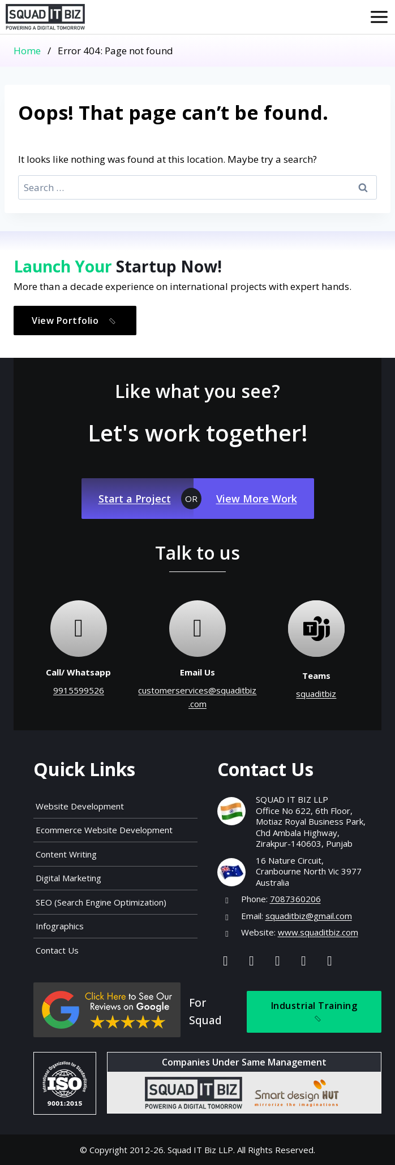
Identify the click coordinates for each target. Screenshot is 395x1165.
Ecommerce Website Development (104, 829)
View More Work (256, 498)
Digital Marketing (68, 878)
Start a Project (134, 498)
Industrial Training (314, 1012)
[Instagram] (251, 960)
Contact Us (57, 950)
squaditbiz (316, 693)
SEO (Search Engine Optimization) (101, 902)
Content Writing (66, 854)
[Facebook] (225, 960)
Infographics (60, 926)
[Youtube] (303, 960)
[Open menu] (379, 17)
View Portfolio (76, 321)
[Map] (329, 960)
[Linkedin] (277, 960)
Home (27, 50)
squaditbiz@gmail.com (308, 915)
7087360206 (295, 898)
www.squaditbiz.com (318, 932)
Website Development (80, 806)
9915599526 (78, 690)
